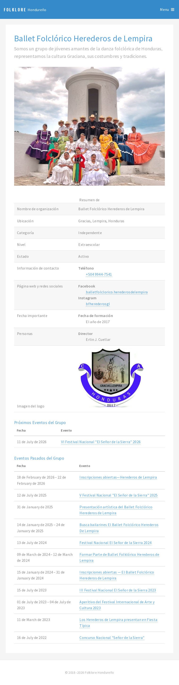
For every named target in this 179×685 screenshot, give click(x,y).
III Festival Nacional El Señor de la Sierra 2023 (117, 590)
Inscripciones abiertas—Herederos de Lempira (118, 477)
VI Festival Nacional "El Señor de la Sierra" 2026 (101, 441)
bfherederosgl (98, 303)
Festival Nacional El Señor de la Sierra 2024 (115, 542)
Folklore (15, 10)
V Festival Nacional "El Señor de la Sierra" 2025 (118, 495)
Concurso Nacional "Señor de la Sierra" (111, 637)
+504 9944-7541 (99, 274)
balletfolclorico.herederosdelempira (117, 292)
